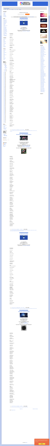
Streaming (20, 9)
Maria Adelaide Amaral (43, 73)
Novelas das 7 (5, 20)
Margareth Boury (42, 72)
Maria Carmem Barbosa (43, 74)
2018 (4, 78)
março (5, 69)
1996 (4, 98)
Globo (5, 9)
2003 (4, 92)
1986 (4, 107)
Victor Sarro (11, 131)
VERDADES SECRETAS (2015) (23, 311)
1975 (4, 117)
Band (17, 9)
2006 (4, 89)
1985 (4, 108)
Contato (4, 126)
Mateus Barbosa (30, 130)
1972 (4, 120)
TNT (4, 53)
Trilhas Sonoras (6, 8)
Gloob (4, 51)
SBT (9, 9)
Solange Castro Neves (43, 82)
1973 (4, 119)
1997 (4, 97)
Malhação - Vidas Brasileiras (26, 146)
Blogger (26, 442)
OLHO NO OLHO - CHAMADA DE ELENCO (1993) (5, 135)
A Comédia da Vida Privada (5, 35)
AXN (4, 55)
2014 (4, 82)
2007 (4, 88)
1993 (4, 101)
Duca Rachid (42, 58)
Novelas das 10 (5, 22)
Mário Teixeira (42, 77)
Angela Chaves (42, 50)
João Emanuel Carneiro (43, 66)
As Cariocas (5, 32)
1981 (4, 112)
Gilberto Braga (42, 61)
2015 (4, 81)
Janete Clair (42, 65)
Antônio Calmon (42, 51)
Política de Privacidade (5, 128)
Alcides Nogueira (42, 47)
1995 (4, 99)
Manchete (12, 9)
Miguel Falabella (42, 76)
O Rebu (26, 322)
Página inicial (5, 125)
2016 (11, 308)
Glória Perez (42, 62)
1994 (4, 100)
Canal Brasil (5, 52)
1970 (4, 122)
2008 (4, 87)
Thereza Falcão (42, 85)
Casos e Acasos (5, 31)
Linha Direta (5, 28)
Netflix (4, 13)
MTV (4, 44)
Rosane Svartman (43, 81)
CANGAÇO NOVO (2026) (5, 66)
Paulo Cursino (34, 130)
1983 (4, 110)
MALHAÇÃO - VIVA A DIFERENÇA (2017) (23, 134)
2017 (11, 130)
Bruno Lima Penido (17, 130)
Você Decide (5, 27)
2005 (4, 90)
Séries (36, 130)
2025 (4, 72)
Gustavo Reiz (42, 63)
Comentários (5, 140)
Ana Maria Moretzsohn (43, 49)
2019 (4, 77)
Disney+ (4, 14)
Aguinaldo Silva (42, 46)
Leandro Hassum (27, 130)
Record (7, 9)
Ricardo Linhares (42, 80)
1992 (4, 102)
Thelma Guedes (42, 84)
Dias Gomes (42, 57)
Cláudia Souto (42, 55)
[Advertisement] (43, 104)
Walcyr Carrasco (42, 89)
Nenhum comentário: (22, 129)
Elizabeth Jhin (42, 59)
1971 (4, 121)
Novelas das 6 (5, 21)
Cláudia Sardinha (21, 130)
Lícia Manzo (42, 68)
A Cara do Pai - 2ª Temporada (26, 245)
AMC (4, 56)
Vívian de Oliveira (42, 88)
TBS (4, 59)
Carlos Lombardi (42, 53)
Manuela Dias (42, 70)
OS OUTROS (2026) (5, 67)
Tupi (15, 9)
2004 (4, 91)
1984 (4, 109)
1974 (4, 118)
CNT (4, 45)
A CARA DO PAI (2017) (24, 19)
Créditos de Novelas (5, 144)
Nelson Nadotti (42, 78)
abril (4, 64)
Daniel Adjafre (24, 130)
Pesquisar (27, 14)
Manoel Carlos (42, 69)
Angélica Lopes (14, 130)
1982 (4, 111)
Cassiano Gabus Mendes (43, 54)
